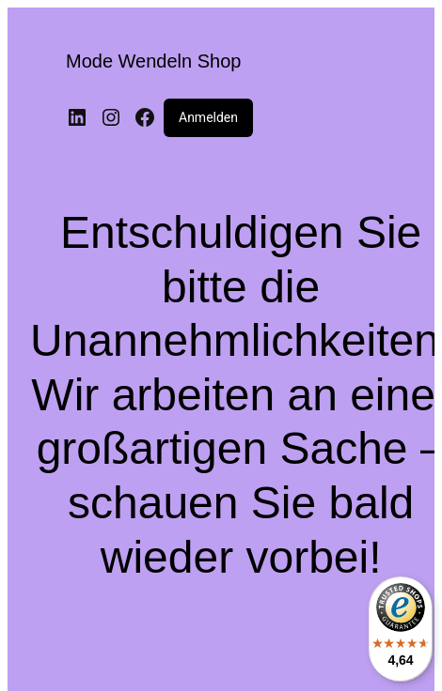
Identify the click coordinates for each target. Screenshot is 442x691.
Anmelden (208, 117)
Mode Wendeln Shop (153, 61)
